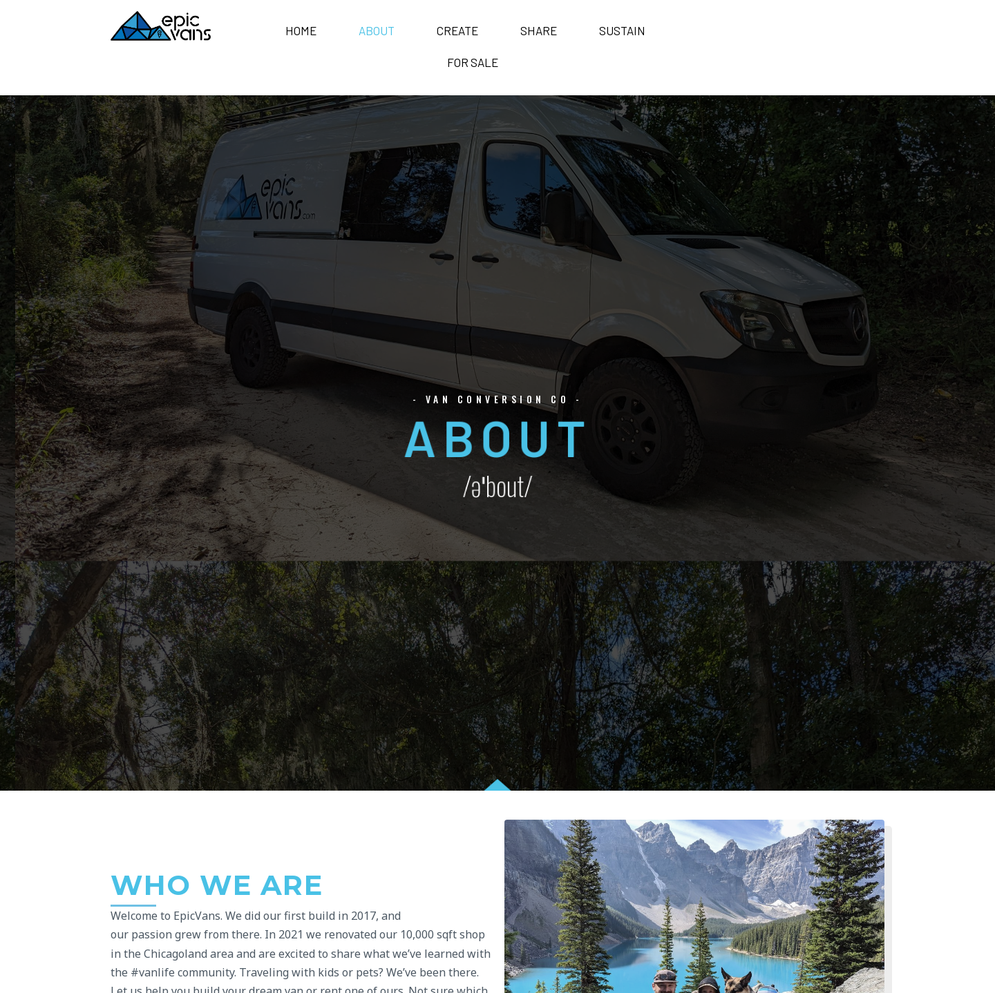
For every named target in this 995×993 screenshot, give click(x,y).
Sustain (622, 30)
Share (538, 30)
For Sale (472, 62)
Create (457, 30)
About (377, 30)
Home (300, 30)
